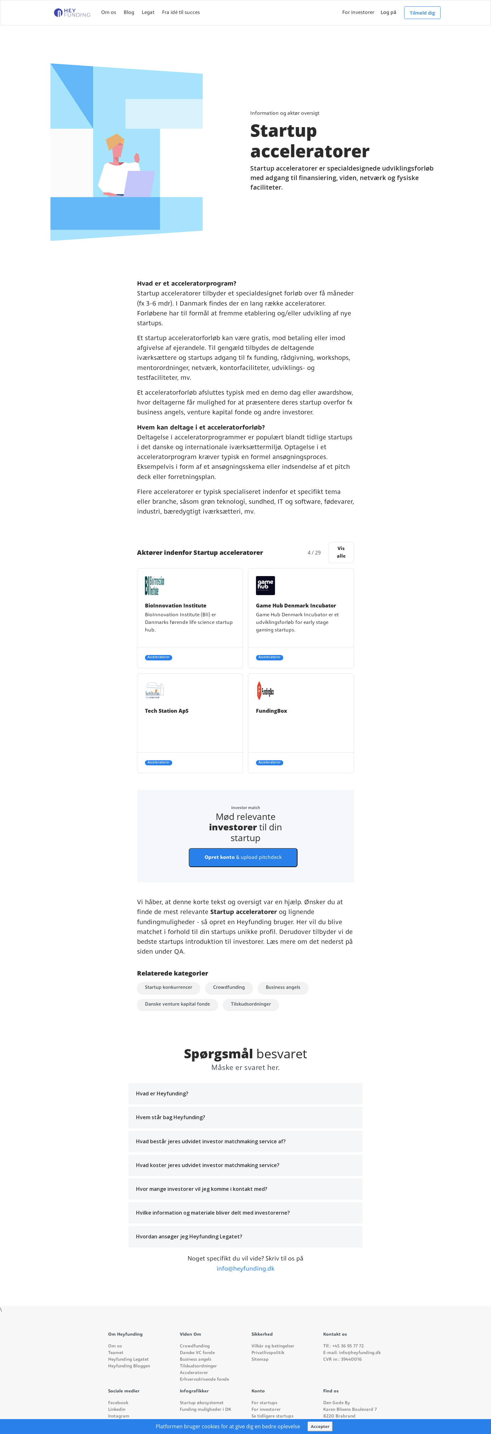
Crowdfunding (229, 987)
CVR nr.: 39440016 (342, 1359)
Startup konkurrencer (168, 987)
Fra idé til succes (181, 12)
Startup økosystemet (202, 1403)
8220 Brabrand (339, 1416)
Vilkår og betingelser (273, 1346)
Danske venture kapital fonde (177, 1004)
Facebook (118, 1403)
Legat (148, 12)
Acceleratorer (194, 1373)
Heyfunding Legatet (128, 1359)
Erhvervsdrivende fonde (204, 1379)
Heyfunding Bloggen (129, 1366)
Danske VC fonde (197, 1353)
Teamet (115, 1353)
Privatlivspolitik (268, 1353)
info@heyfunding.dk (245, 1269)
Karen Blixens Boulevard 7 (350, 1409)
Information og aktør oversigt (284, 113)
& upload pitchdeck (243, 857)
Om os (108, 12)
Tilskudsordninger (251, 1004)
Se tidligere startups (272, 1416)
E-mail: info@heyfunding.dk (352, 1353)
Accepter (320, 1426)
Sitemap (260, 1359)
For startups (264, 1403)
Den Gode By (336, 1403)
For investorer (358, 12)
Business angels (283, 987)
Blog (129, 12)
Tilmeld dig (422, 13)
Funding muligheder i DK (205, 1409)
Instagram (118, 1416)
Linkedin (116, 1409)
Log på (388, 12)
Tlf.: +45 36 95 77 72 (343, 1346)
